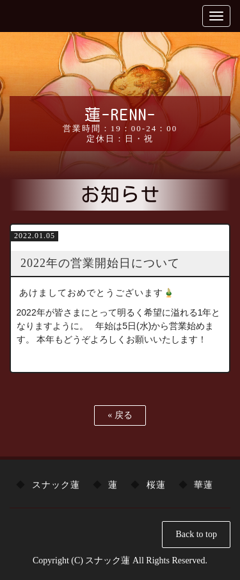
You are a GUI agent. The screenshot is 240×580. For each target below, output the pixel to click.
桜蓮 (156, 485)
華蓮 (203, 485)
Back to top (196, 534)
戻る (120, 415)
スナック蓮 (56, 485)
